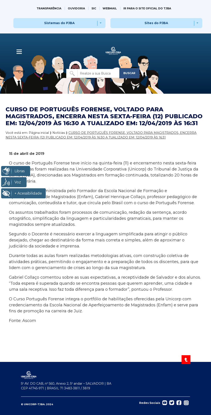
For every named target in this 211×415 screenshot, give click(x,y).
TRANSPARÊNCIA (49, 8)
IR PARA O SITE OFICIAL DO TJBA (147, 8)
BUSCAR (129, 73)
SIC (93, 8)
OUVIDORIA (76, 8)
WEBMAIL (110, 8)
